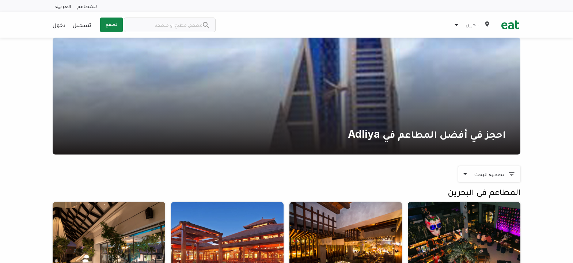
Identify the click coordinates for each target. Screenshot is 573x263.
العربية (63, 6)
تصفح (111, 24)
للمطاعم (87, 6)
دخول (59, 24)
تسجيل (82, 24)
